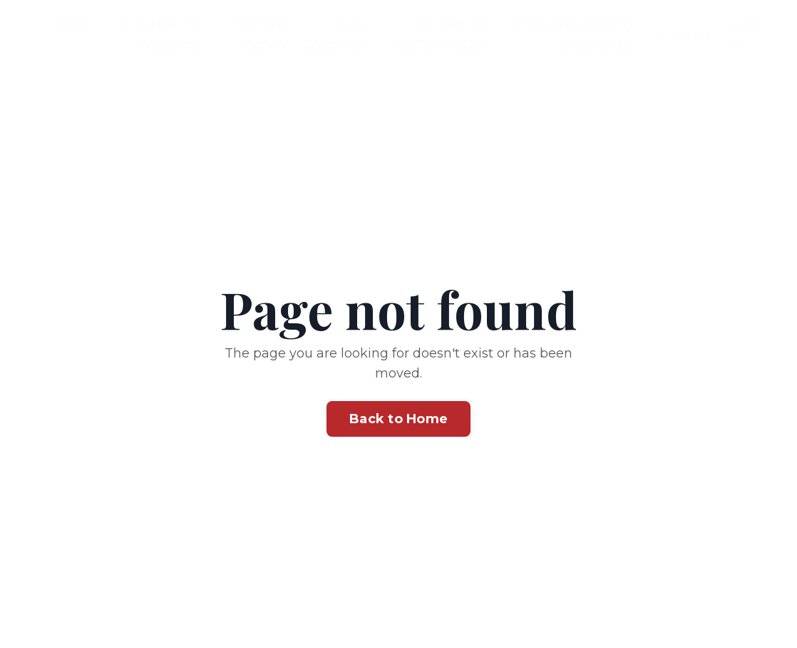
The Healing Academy (162, 34)
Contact (686, 34)
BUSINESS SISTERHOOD (441, 34)
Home (69, 24)
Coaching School (258, 34)
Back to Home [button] (398, 419)
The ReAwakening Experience (572, 34)
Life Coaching (333, 34)
